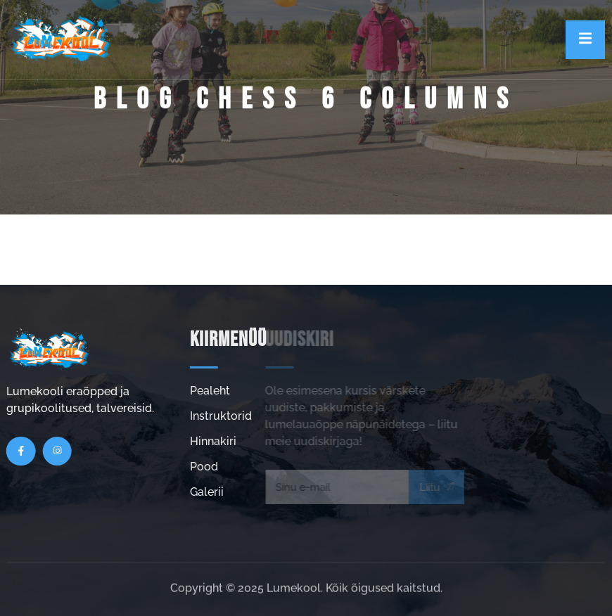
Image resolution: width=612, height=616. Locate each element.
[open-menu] (585, 39)
